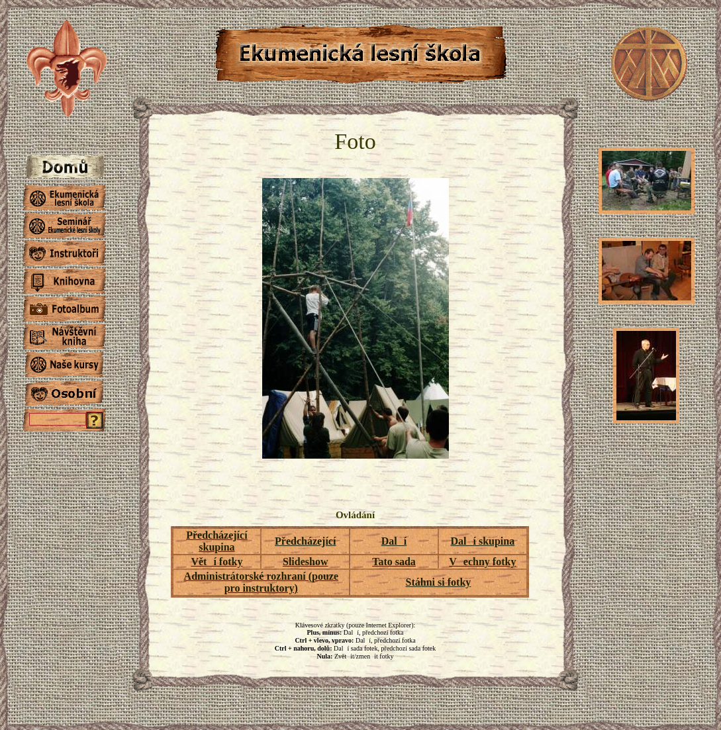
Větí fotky (216, 561)
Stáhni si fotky (438, 582)
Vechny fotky (482, 561)
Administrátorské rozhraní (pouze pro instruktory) (261, 582)
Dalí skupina (482, 541)
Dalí (394, 541)
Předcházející (305, 541)
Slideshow (305, 561)
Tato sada (394, 561)
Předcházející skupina (216, 541)
